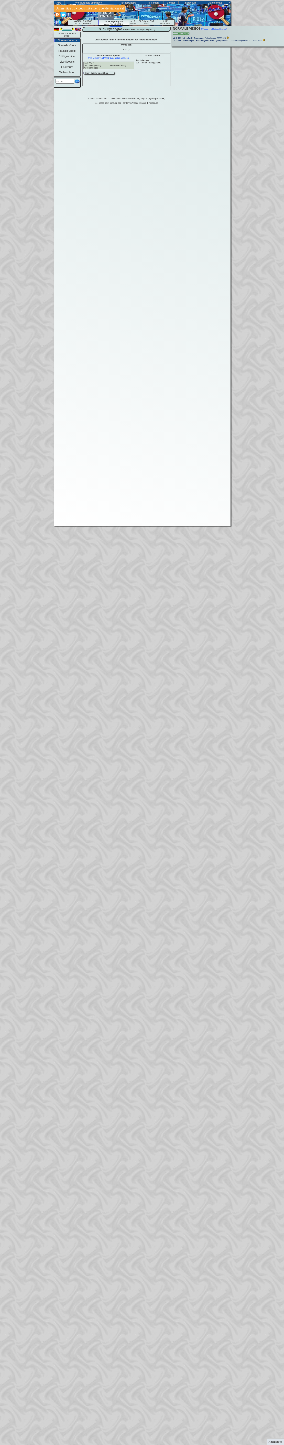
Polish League (142, 60)
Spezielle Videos (67, 45)
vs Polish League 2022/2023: (200, 38)
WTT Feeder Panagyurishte (148, 63)
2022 (126, 49)
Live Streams (67, 61)
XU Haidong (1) (91, 68)
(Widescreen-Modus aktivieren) (214, 29)
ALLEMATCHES (165, 22)
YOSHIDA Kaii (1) (118, 65)
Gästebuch (67, 67)
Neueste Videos (67, 50)
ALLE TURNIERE (83, 22)
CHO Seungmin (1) (92, 65)
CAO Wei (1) (89, 63)
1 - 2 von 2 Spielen (181, 33)
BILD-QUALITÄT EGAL (146, 22)
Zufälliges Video (67, 56)
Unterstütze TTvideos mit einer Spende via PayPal (90, 8)
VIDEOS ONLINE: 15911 (67, 35)
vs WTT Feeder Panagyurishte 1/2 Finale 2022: (218, 41)
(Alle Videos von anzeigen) (108, 58)
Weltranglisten (67, 72)
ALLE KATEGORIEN (113, 22)
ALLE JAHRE (133, 22)
